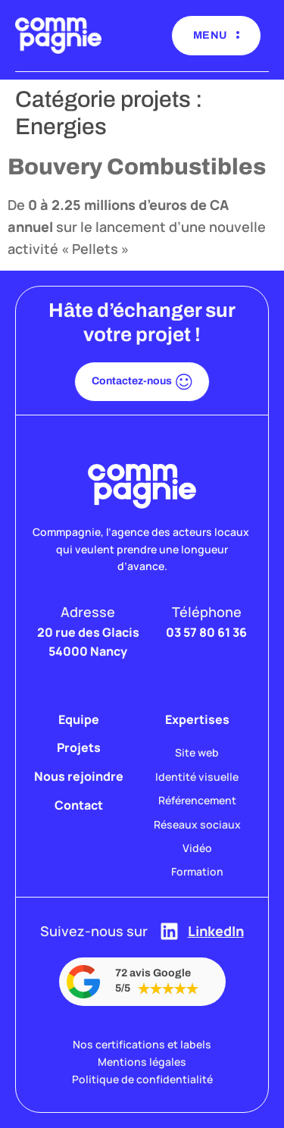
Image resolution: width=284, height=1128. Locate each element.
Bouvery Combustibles (137, 167)
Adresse (88, 612)
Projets (79, 747)
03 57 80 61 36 (206, 632)
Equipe (78, 719)
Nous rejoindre (78, 776)
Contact (79, 805)
